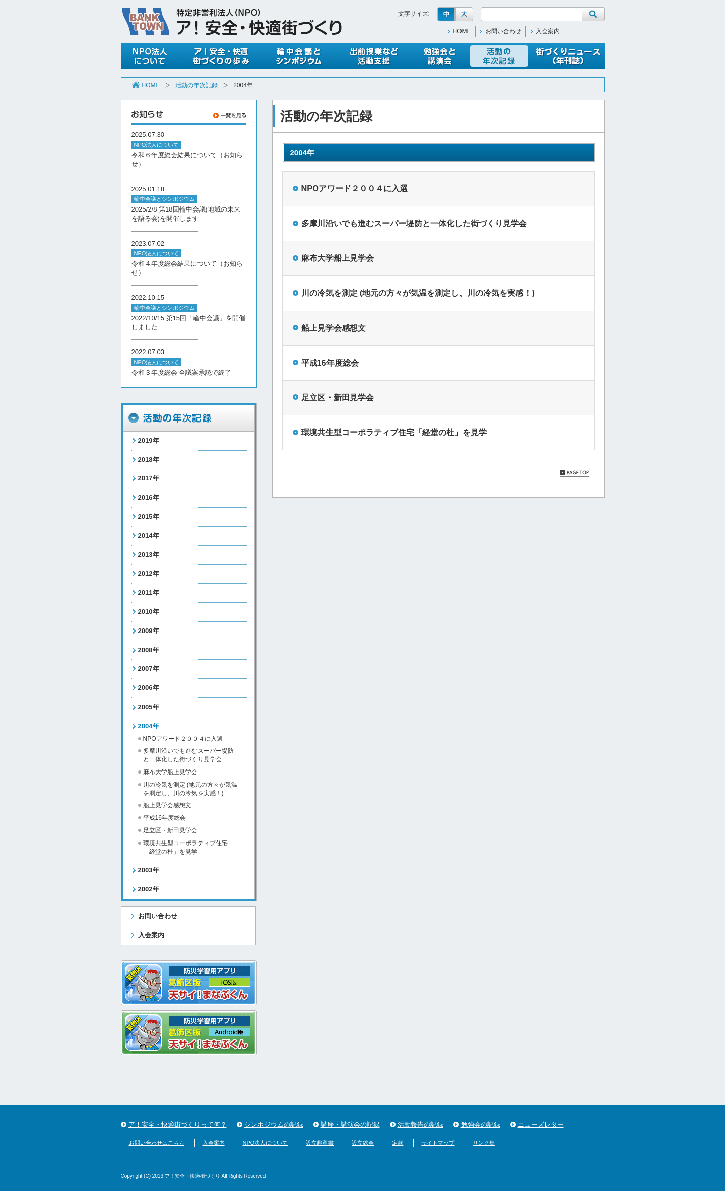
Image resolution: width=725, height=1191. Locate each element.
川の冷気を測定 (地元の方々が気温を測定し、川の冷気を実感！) (418, 292)
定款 (397, 1143)
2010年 (148, 611)
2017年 (148, 478)
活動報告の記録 (420, 1124)
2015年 (148, 516)
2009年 (148, 631)
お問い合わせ (503, 31)
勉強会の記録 (480, 1124)
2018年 (148, 459)
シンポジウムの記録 (273, 1124)
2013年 (148, 554)
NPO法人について (265, 1143)
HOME (462, 31)
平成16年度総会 (164, 817)
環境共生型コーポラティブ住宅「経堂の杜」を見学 (394, 432)
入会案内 (548, 31)
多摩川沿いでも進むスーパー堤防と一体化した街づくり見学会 (414, 223)
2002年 (148, 889)
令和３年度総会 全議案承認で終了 (181, 372)
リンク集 (484, 1143)
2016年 (148, 497)
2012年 (148, 573)
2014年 (148, 535)
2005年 (148, 707)
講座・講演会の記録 (350, 1124)
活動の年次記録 (196, 85)
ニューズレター (541, 1124)
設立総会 (363, 1143)
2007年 (148, 668)
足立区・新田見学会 (170, 830)
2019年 (148, 440)
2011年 (148, 592)
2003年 (148, 870)
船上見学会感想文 (167, 805)
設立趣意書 (320, 1143)
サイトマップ (437, 1143)
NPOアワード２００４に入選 (183, 738)
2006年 (148, 687)
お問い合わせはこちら (156, 1143)
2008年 (148, 650)
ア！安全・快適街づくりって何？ (177, 1124)
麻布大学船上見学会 (170, 772)
